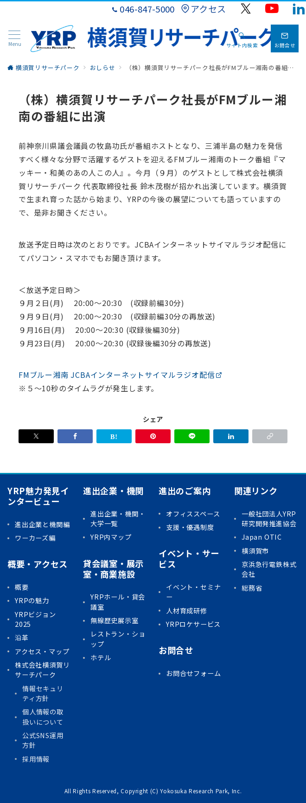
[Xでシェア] (36, 436)
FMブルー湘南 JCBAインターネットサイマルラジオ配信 (121, 374)
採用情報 (36, 759)
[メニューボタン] (14, 39)
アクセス (203, 8)
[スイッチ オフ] (242, 38)
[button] (269, 436)
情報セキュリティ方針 (43, 693)
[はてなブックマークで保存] (114, 436)
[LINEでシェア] (192, 436)
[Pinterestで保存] (153, 436)
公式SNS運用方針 (43, 740)
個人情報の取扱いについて (43, 716)
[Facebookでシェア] (75, 436)
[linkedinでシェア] (231, 436)
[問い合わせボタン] (285, 38)
